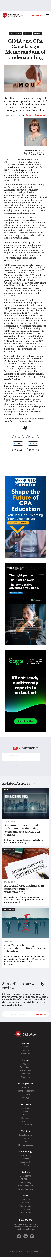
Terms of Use (25, 1213)
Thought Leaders (25, 1145)
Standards (25, 1118)
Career (37, 34)
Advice (25, 1064)
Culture (25, 1087)
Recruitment (25, 1070)
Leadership (25, 1094)
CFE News (25, 1179)
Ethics (25, 1111)
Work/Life (25, 1077)
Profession (16, 34)
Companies (25, 1138)
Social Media (25, 1162)
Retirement (25, 1074)
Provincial (25, 1053)
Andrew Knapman (25, 1186)
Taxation (25, 1121)
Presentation (25, 1067)
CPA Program (25, 1176)
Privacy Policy (25, 1206)
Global (27, 34)
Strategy (25, 1097)
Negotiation (25, 1159)
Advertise (25, 1199)
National (25, 1050)
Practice (25, 1115)
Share (32, 437)
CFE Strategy (25, 1182)
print (33, 450)
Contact (25, 1203)
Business (8, 790)
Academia (25, 1108)
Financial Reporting (25, 1091)
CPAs (25, 1142)
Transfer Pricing (25, 1124)
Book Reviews (25, 1135)
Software (25, 1165)
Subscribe (37, 15)
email (18, 450)
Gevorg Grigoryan (25, 1189)
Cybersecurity (26, 1155)
